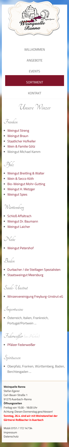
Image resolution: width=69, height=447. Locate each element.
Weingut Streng (18, 130)
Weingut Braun (17, 135)
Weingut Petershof (20, 248)
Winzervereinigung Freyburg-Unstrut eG (35, 296)
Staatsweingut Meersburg (25, 274)
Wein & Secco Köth (20, 178)
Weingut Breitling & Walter (25, 173)
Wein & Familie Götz (21, 146)
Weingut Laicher (18, 226)
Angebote (35, 60)
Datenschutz (11, 436)
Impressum (10, 432)
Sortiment (34, 82)
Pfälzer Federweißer (21, 344)
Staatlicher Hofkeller (21, 141)
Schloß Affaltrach (19, 215)
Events (34, 71)
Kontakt (34, 93)
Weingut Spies (17, 194)
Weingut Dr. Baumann (22, 221)
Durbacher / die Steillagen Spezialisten (34, 269)
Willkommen (34, 49)
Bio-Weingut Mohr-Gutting (26, 183)
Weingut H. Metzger (21, 189)
